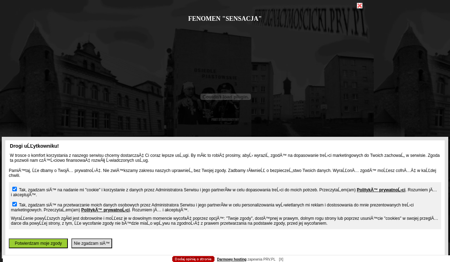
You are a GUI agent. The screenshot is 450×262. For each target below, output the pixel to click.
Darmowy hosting (231, 259)
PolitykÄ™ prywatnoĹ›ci (381, 189)
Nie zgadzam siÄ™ (92, 243)
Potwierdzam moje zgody (38, 243)
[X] (281, 259)
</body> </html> (225, 35)
